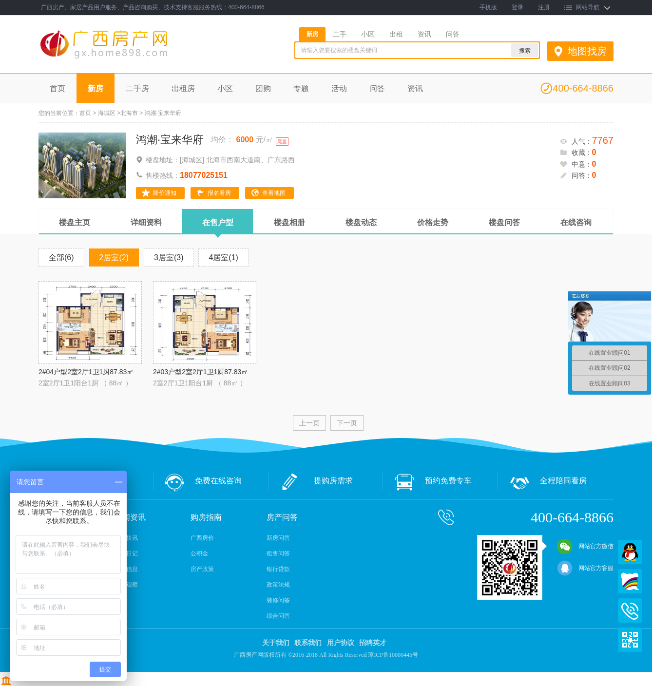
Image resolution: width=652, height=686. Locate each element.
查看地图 (274, 193)
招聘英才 (372, 643)
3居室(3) (168, 257)
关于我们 (275, 643)
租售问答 (278, 553)
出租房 (183, 88)
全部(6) (61, 257)
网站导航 (587, 7)
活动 (339, 88)
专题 (301, 88)
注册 (544, 7)
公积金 (199, 553)
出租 (396, 34)
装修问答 (278, 600)
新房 (312, 34)
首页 (57, 88)
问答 (453, 34)
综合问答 (278, 615)
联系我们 (308, 643)
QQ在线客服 (630, 552)
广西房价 (202, 537)
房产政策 (202, 569)
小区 (368, 34)
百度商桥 (630, 581)
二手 (339, 34)
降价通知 (164, 193)
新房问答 (278, 537)
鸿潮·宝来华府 (169, 139)
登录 (517, 7)
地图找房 (587, 51)
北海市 (129, 113)
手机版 (488, 7)
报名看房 (219, 193)
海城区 (106, 113)
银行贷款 (278, 569)
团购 (263, 88)
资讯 (424, 34)
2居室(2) (114, 257)
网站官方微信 (585, 546)
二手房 (137, 88)
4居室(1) (223, 257)
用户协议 (340, 643)
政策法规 (278, 584)
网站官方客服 (585, 568)
